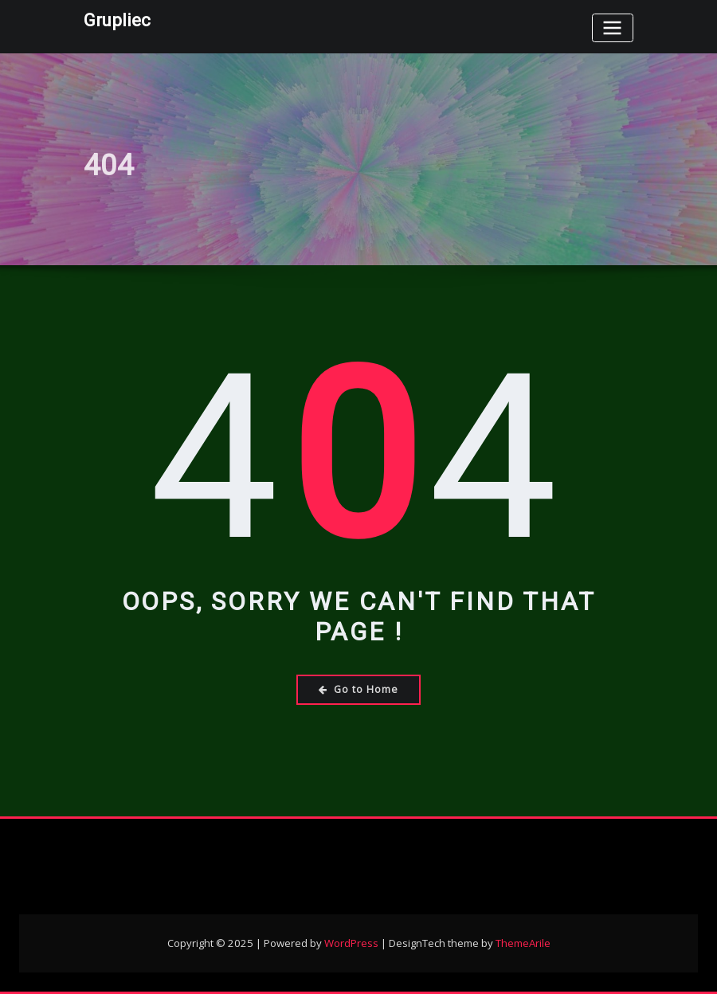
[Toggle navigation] (612, 27)
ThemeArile (523, 943)
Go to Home (358, 689)
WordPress (351, 943)
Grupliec (117, 20)
